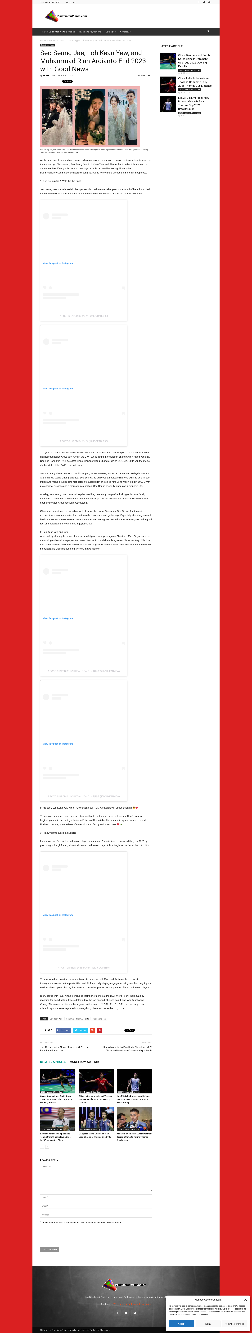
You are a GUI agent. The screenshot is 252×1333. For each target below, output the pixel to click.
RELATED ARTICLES (53, 1062)
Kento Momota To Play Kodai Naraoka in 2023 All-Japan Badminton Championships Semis (128, 1049)
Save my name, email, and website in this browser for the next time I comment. (82, 1222)
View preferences (234, 1323)
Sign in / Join (71, 2)
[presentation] (64, 1235)
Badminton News (47, 45)
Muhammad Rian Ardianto (77, 1019)
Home (43, 40)
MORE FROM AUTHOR (84, 1062)
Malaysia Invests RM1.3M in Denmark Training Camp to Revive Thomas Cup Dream (134, 1137)
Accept (181, 1323)
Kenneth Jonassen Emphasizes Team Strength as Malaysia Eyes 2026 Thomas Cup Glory (55, 1137)
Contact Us (125, 31)
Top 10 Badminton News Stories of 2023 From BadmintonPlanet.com (64, 1049)
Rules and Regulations (90, 31)
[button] (245, 1299)
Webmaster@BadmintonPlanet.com (132, 1304)
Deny (208, 1323)
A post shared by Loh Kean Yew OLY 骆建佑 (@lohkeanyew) (84, 671)
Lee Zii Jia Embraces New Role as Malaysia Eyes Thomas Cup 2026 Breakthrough (133, 1099)
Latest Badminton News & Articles (58, 31)
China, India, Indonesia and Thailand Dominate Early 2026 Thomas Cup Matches (96, 1099)
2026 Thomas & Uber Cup (51, 1092)
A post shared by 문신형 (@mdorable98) (84, 316)
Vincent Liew (49, 75)
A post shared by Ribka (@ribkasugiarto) (84, 967)
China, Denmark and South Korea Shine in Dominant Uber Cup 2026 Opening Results (56, 1099)
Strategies (111, 31)
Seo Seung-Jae (99, 1019)
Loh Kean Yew (56, 1019)
